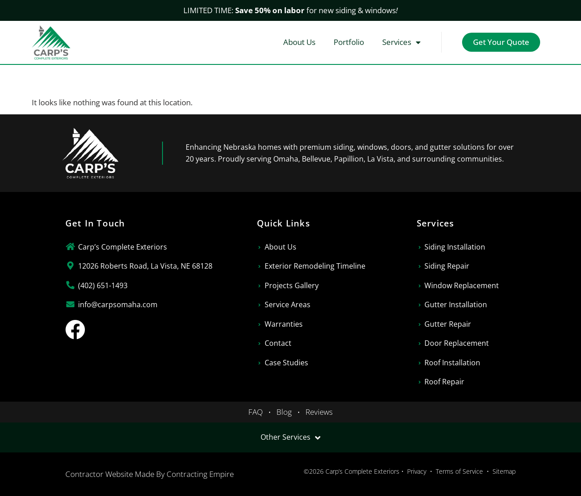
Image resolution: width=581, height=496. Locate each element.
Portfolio (349, 42)
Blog (284, 412)
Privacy (416, 471)
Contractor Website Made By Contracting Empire (149, 474)
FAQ (255, 412)
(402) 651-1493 (103, 285)
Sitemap (504, 471)
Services (401, 42)
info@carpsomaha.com (118, 304)
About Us (299, 42)
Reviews (319, 412)
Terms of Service (459, 471)
